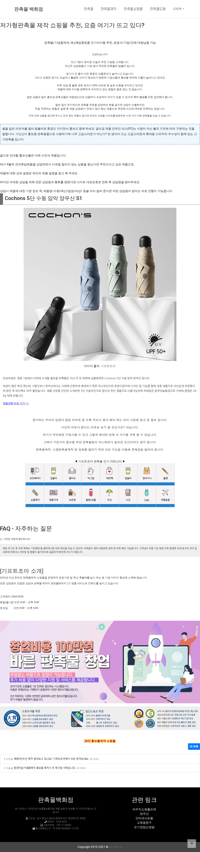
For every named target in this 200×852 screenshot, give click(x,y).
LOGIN (177, 9)
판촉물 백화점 (28, 9)
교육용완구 (144, 822)
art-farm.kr (115, 847)
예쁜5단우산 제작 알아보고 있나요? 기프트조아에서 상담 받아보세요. (51, 759)
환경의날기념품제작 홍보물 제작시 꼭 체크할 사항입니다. (45, 768)
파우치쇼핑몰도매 (144, 809)
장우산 (144, 814)
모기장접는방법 (144, 827)
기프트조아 (108, 366)
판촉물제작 (108, 9)
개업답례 (21, 134)
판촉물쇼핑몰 (133, 9)
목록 (194, 746)
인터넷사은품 (144, 818)
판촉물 (88, 9)
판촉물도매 (158, 9)
